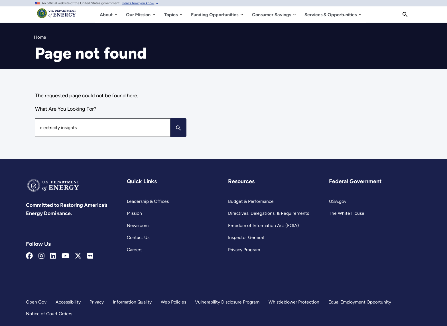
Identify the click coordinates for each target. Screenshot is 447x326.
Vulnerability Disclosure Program (227, 302)
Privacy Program (244, 249)
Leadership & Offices (148, 201)
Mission (134, 213)
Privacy (97, 302)
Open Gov (36, 302)
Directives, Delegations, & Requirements (268, 213)
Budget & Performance (251, 201)
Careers (134, 249)
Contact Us (138, 237)
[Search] (405, 14)
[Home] (56, 16)
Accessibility (68, 302)
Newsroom (138, 225)
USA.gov (337, 201)
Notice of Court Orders (49, 313)
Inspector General (246, 237)
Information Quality (132, 302)
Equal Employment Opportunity (359, 302)
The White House (346, 213)
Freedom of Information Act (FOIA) (263, 225)
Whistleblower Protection (294, 302)
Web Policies (173, 302)
